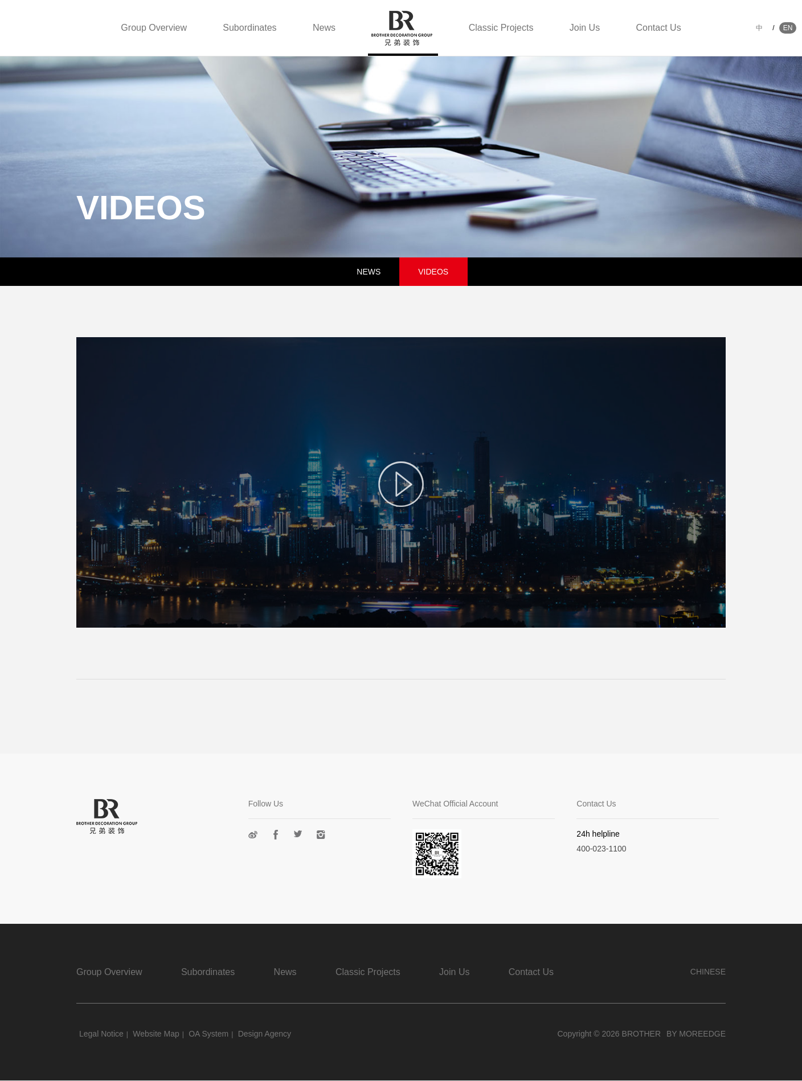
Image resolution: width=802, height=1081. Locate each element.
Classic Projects (501, 27)
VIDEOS (433, 271)
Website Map (156, 1033)
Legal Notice (101, 1033)
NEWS (368, 271)
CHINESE (708, 971)
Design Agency (264, 1033)
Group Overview (154, 27)
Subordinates (249, 27)
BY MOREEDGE (696, 1033)
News (324, 27)
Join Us (585, 27)
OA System (208, 1033)
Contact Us (658, 27)
